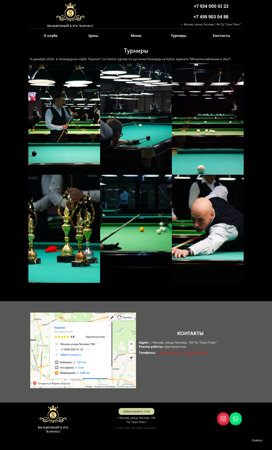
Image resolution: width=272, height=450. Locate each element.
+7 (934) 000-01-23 (169, 353)
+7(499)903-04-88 (196, 353)
